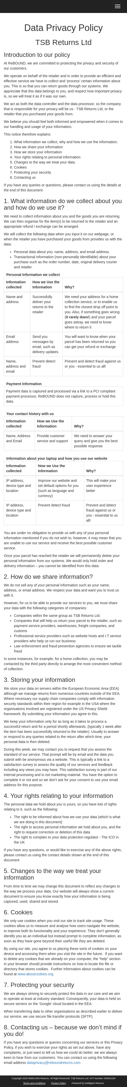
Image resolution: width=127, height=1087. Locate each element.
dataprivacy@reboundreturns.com (53, 1063)
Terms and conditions (34, 1083)
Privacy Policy (58, 1083)
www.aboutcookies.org (35, 974)
